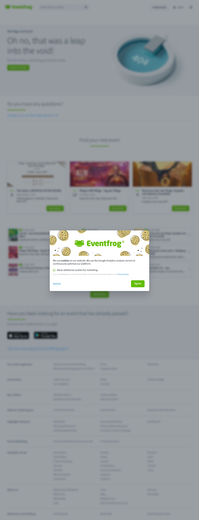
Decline (57, 283)
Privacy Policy (123, 274)
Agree (137, 283)
